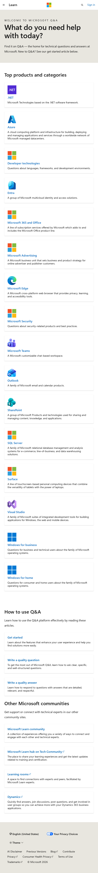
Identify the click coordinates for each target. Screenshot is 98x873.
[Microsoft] (49, 5)
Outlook (13, 380)
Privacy (11, 856)
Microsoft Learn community (26, 729)
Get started (15, 637)
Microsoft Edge (18, 288)
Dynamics (14, 797)
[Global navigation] (3, 5)
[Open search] (82, 5)
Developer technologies (24, 163)
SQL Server (15, 443)
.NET (11, 97)
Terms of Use (65, 856)
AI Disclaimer (14, 851)
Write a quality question (23, 660)
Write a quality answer (22, 682)
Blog (53, 851)
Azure (11, 127)
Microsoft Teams (19, 351)
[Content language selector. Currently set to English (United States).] (24, 834)
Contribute (69, 851)
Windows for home (20, 578)
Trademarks (13, 862)
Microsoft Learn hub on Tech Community (35, 751)
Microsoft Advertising (22, 255)
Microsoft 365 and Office (24, 222)
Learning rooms (18, 774)
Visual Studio (16, 512)
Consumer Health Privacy (37, 856)
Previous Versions (36, 851)
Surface (13, 479)
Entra (11, 193)
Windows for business (22, 545)
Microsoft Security (20, 321)
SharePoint (15, 410)
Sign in (91, 4)
